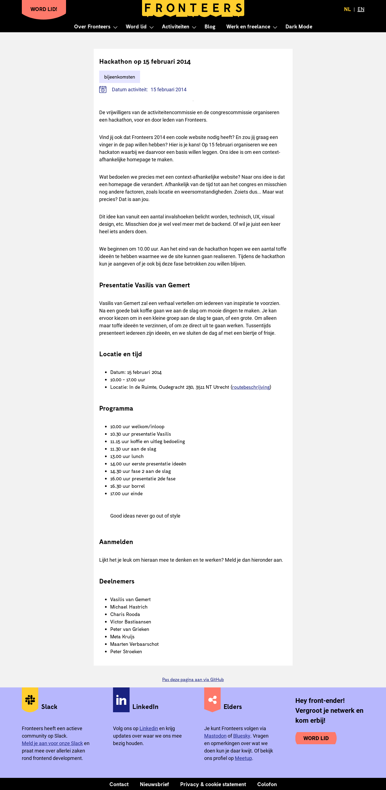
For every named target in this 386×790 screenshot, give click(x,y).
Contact (119, 784)
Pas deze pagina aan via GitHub (193, 679)
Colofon (267, 784)
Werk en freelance (248, 26)
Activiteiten (175, 26)
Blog (209, 26)
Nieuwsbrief (154, 784)
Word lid (136, 26)
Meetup (243, 758)
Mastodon (215, 736)
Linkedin (149, 728)
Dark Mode (298, 26)
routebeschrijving (251, 387)
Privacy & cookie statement (213, 784)
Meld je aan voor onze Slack (52, 743)
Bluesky (241, 736)
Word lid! (43, 9)
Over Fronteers (92, 26)
